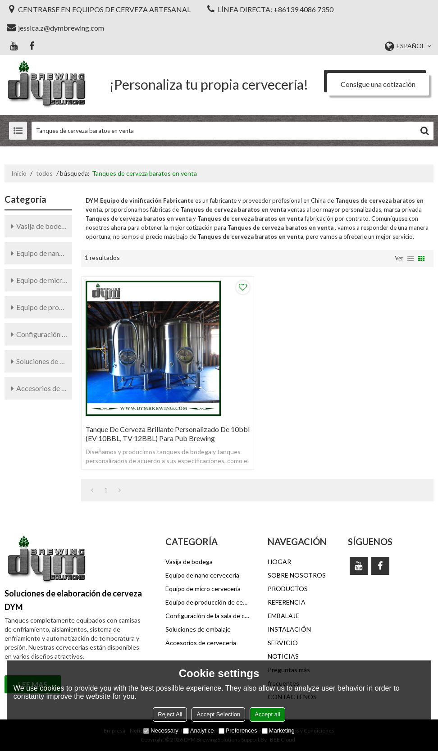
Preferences (238, 730)
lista (410, 258)
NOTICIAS (283, 656)
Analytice (198, 730)
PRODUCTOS (288, 588)
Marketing (278, 730)
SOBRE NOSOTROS (297, 575)
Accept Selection (218, 714)
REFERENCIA (287, 602)
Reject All (170, 714)
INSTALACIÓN (289, 629)
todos (44, 173)
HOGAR (279, 561)
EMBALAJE (283, 615)
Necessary (160, 730)
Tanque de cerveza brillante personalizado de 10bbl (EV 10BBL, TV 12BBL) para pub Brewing (168, 433)
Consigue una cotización (378, 84)
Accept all (267, 714)
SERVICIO (283, 642)
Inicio (19, 173)
